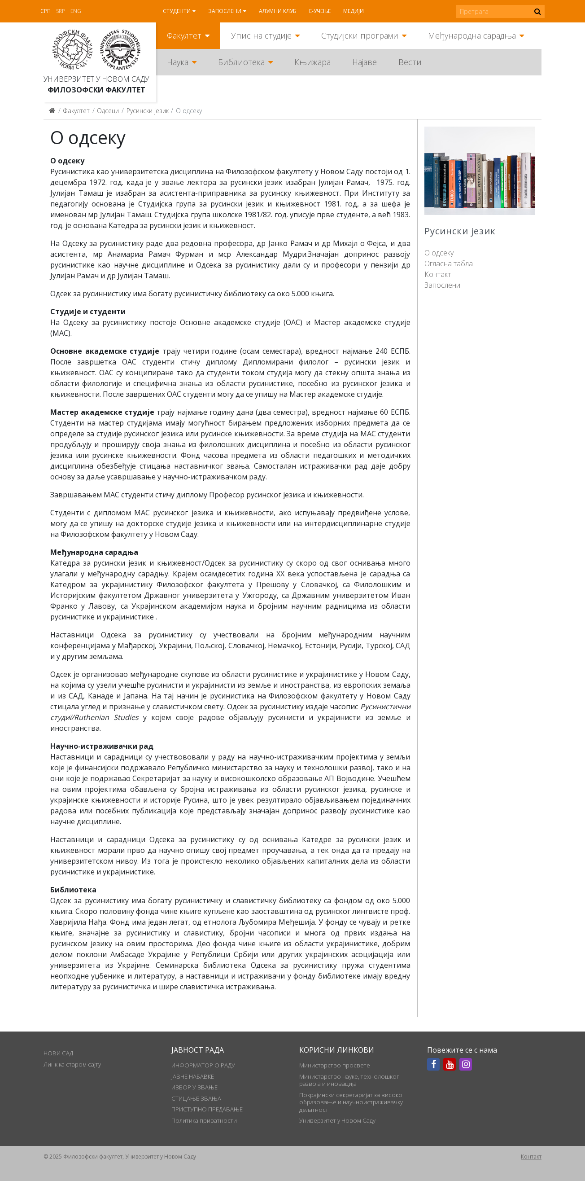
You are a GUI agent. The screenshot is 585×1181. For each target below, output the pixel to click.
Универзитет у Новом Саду (96, 79)
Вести (410, 62)
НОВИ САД (58, 1053)
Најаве (364, 62)
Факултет (184, 35)
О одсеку (439, 253)
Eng (75, 11)
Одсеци (108, 110)
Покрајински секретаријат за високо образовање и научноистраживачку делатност (351, 1102)
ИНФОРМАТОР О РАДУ (203, 1065)
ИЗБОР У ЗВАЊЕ (194, 1087)
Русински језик (148, 110)
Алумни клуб (278, 11)
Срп (45, 11)
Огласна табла (448, 263)
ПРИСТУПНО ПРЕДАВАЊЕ (207, 1109)
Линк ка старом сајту (72, 1064)
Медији (353, 11)
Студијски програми (359, 35)
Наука (177, 62)
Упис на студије (261, 35)
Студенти (177, 11)
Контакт (437, 274)
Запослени (224, 11)
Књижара (312, 62)
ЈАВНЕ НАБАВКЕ (192, 1076)
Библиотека (241, 62)
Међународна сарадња (472, 35)
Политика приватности (204, 1120)
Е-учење (320, 11)
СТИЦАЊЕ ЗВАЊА (196, 1098)
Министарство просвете (334, 1065)
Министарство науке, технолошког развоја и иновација (349, 1080)
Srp (60, 11)
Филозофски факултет (96, 90)
